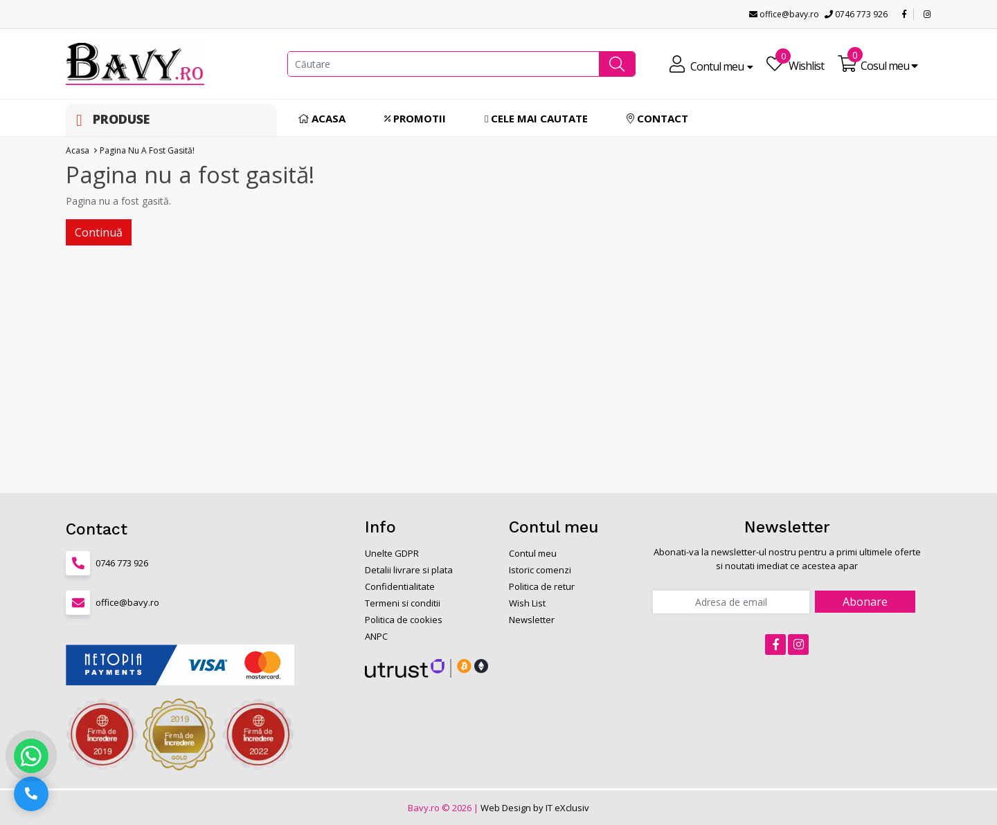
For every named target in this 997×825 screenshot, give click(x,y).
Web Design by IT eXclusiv (534, 807)
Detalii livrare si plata (409, 570)
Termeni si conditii (402, 603)
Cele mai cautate (536, 118)
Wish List (527, 603)
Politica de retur (542, 586)
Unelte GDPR (392, 553)
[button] (617, 64)
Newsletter (532, 619)
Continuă (99, 232)
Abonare (865, 601)
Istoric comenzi (540, 570)
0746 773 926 (856, 14)
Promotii (415, 118)
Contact (657, 118)
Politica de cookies (403, 619)
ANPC (376, 636)
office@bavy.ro (784, 14)
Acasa (321, 118)
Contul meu (533, 553)
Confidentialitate (400, 586)
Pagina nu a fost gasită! (147, 150)
